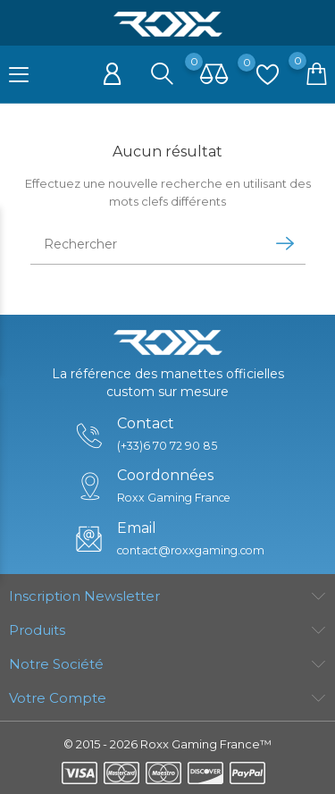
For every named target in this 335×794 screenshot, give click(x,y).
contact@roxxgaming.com (190, 550)
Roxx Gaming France (171, 497)
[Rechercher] (144, 244)
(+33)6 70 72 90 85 (163, 445)
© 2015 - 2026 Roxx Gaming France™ (167, 744)
